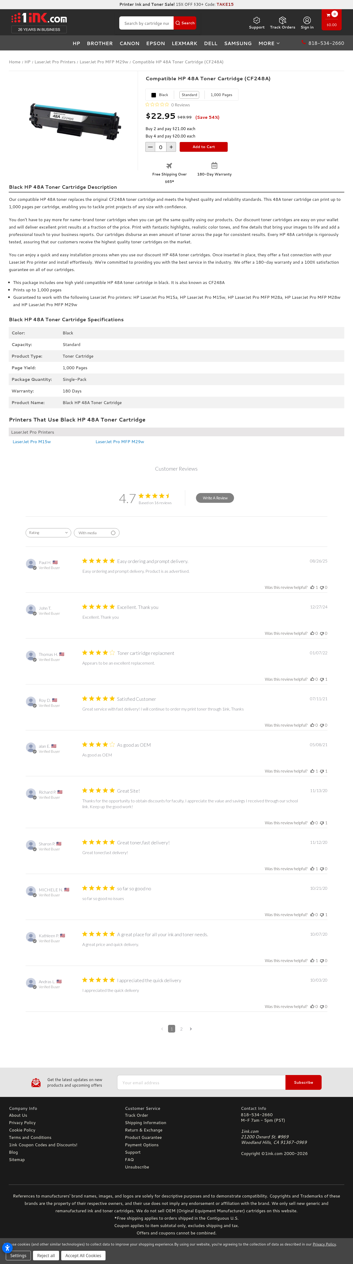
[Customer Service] (176, 1108)
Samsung (238, 43)
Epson (155, 43)
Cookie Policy (22, 1130)
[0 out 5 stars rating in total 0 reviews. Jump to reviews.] (167, 104)
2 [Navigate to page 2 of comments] (181, 1028)
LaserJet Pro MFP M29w (120, 441)
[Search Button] (185, 23)
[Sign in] (307, 23)
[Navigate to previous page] (162, 1029)
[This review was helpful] (312, 587)
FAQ (129, 1159)
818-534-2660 (257, 1114)
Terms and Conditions (30, 1137)
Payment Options (142, 1145)
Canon (130, 43)
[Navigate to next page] (191, 1029)
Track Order (136, 1115)
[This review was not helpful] (322, 587)
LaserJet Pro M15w (31, 441)
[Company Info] (60, 1108)
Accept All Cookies (83, 1255)
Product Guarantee (143, 1137)
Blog (13, 1152)
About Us (18, 1115)
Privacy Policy (22, 1122)
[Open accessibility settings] (7, 1248)
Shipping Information (145, 1122)
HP (76, 43)
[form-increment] (160, 147)
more (269, 43)
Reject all (46, 1255)
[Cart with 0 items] (332, 20)
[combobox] (48, 532)
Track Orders (282, 23)
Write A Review (215, 498)
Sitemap (17, 1159)
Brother (100, 43)
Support (257, 23)
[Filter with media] (97, 532)
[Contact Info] (292, 1108)
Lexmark (184, 43)
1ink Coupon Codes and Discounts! (43, 1145)
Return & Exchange (143, 1130)
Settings (18, 1255)
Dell (210, 43)
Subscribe (303, 1082)
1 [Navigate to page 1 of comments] (171, 1028)
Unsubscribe (137, 1167)
